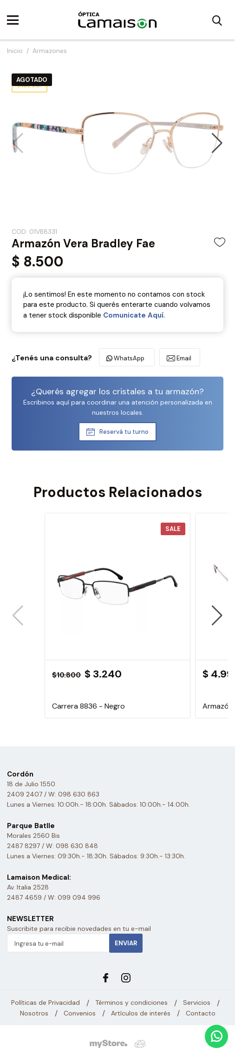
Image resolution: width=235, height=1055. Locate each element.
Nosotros (34, 1013)
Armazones (50, 50)
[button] (217, 143)
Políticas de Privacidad (45, 1002)
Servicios (196, 1002)
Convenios (80, 1013)
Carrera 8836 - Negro (88, 706)
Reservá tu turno (124, 432)
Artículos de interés (140, 1013)
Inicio (15, 50)
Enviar (126, 943)
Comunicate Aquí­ (133, 315)
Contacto (200, 1013)
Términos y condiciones (131, 1002)
